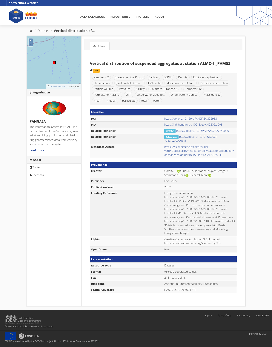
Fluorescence (102, 83)
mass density (212, 94)
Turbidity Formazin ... (107, 94)
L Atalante (154, 83)
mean (97, 100)
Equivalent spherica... (206, 77)
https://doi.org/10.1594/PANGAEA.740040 (202, 130)
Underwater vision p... (184, 94)
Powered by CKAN (258, 333)
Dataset (43, 30)
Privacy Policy (243, 315)
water (156, 100)
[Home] (31, 30)
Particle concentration (214, 83)
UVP (128, 94)
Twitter (35, 167)
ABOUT (160, 16)
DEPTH (168, 77)
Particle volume (103, 89)
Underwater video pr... (151, 94)
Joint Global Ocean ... (129, 83)
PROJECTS (142, 16)
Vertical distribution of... (74, 30)
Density (183, 77)
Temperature (193, 89)
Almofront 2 (101, 77)
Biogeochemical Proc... (129, 77)
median (111, 100)
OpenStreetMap (58, 86)
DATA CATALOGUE (92, 16)
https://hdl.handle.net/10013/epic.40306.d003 (193, 124)
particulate (129, 100)
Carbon (153, 77)
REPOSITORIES (120, 16)
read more (37, 150)
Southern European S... (164, 89)
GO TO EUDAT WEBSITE (23, 3)
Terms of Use (224, 315)
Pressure (124, 89)
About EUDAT (262, 315)
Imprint (208, 315)
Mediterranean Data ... (181, 83)
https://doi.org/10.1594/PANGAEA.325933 (190, 118)
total (144, 100)
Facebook (37, 175)
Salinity (140, 89)
